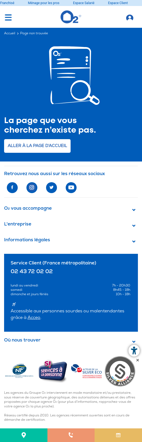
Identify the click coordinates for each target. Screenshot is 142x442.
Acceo (34, 317)
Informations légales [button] (27, 240)
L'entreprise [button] (17, 224)
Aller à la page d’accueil (37, 145)
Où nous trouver (22, 340)
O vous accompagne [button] (28, 208)
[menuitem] (23, 435)
